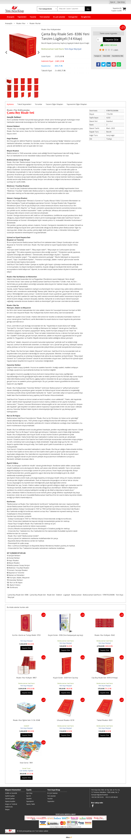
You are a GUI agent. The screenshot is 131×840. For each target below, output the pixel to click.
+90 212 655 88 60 (111, 797)
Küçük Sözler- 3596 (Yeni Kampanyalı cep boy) (65, 635)
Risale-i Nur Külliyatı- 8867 (26, 678)
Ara (88, 9)
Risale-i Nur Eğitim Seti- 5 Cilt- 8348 (26, 720)
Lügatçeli (66, 595)
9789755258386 (109, 595)
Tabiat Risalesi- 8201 (105, 720)
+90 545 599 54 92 (97, 797)
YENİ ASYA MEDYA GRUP (65, 814)
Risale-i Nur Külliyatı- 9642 (105, 635)
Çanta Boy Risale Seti (38, 595)
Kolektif (26, 726)
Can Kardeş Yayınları (26, 771)
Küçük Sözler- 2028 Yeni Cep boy (65, 678)
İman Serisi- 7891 (26, 763)
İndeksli (59, 595)
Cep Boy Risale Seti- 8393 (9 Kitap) (105, 678)
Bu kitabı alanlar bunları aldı (17, 607)
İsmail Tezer (26, 768)
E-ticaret (62, 837)
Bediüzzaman (76, 595)
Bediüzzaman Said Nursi (92, 595)
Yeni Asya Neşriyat (26, 641)
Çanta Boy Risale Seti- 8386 (18, 595)
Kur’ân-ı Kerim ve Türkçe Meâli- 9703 (26, 635)
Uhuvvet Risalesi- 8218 (65, 720)
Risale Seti (51, 595)
